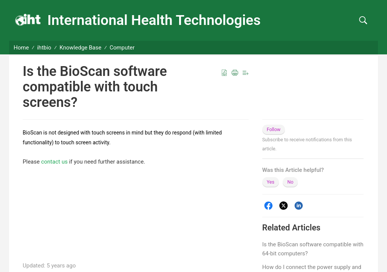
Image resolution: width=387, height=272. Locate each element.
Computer (122, 47)
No (290, 182)
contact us (54, 161)
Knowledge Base (81, 47)
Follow (274, 129)
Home (21, 47)
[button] (363, 20)
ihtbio (44, 47)
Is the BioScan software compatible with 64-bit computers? (313, 249)
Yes (270, 182)
